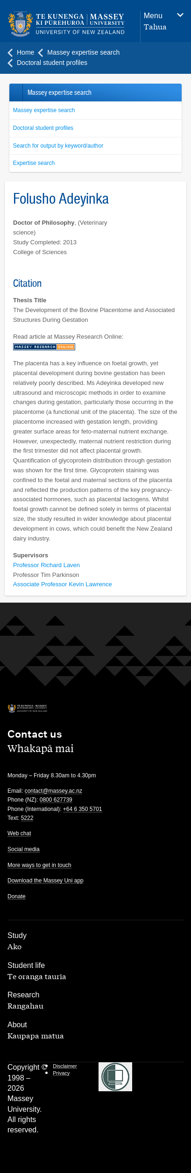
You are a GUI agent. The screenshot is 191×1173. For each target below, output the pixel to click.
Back (15, 92)
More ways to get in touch (39, 865)
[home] (69, 24)
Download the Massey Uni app (45, 880)
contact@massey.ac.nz (53, 791)
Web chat (19, 833)
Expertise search (34, 163)
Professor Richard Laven (46, 565)
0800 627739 (56, 799)
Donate (16, 896)
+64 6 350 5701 (82, 809)
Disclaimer (65, 1066)
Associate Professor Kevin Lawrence (62, 584)
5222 (27, 818)
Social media (23, 849)
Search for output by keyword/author (58, 145)
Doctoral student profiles (43, 128)
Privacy (61, 1073)
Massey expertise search (44, 110)
